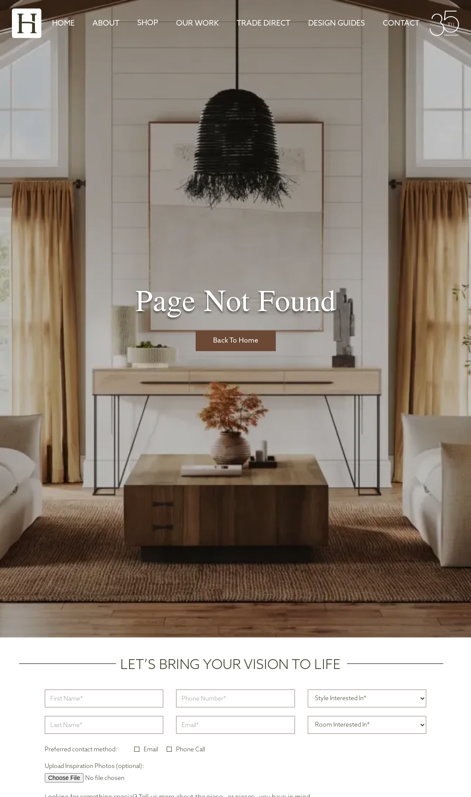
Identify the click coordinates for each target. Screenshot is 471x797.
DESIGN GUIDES (336, 24)
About (105, 24)
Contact (401, 24)
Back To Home (235, 340)
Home (63, 24)
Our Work (197, 24)
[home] (26, 23)
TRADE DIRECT (263, 24)
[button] (147, 23)
